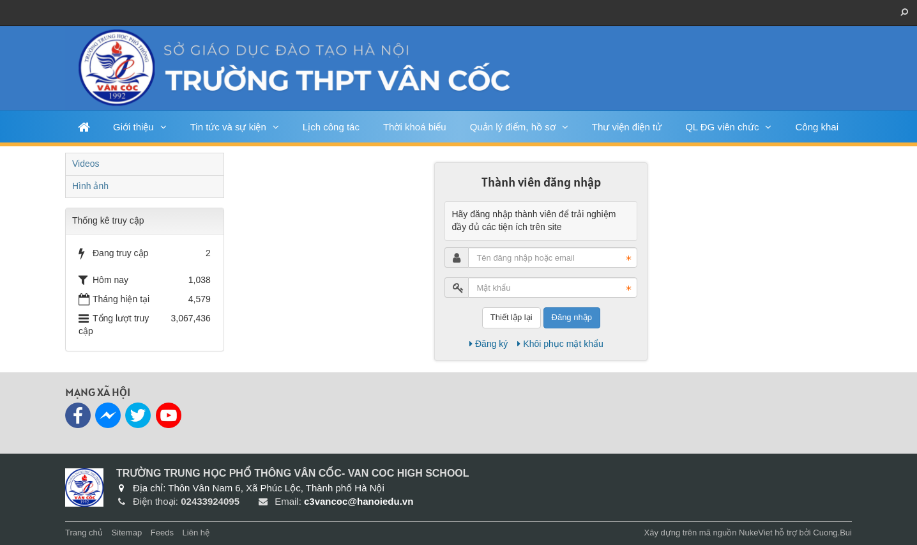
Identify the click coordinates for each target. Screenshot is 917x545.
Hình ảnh (90, 186)
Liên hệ (196, 532)
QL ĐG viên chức (722, 126)
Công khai (816, 126)
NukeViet (756, 532)
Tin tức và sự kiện (228, 126)
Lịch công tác (331, 126)
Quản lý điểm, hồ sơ (513, 126)
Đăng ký (488, 344)
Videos (86, 163)
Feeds (162, 532)
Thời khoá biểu (414, 126)
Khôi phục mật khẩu (560, 344)
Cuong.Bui (832, 532)
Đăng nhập (572, 317)
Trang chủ (84, 532)
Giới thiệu (133, 126)
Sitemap (126, 532)
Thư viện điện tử (627, 126)
